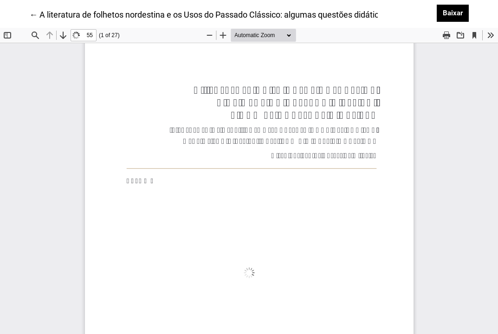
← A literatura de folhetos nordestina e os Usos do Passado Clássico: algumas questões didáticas (208, 13)
